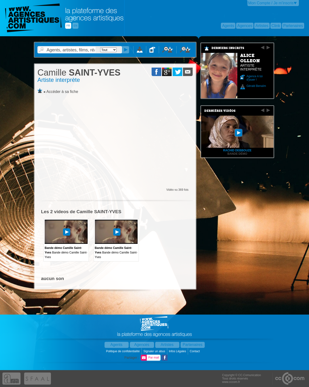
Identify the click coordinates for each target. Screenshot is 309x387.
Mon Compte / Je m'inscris (271, 3)
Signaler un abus (154, 351)
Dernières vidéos (220, 111)
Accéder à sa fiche (62, 92)
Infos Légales (178, 351)
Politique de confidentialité (123, 351)
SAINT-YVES (78, 72)
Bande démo (237, 153)
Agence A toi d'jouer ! (254, 78)
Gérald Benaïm (256, 86)
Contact (195, 351)
